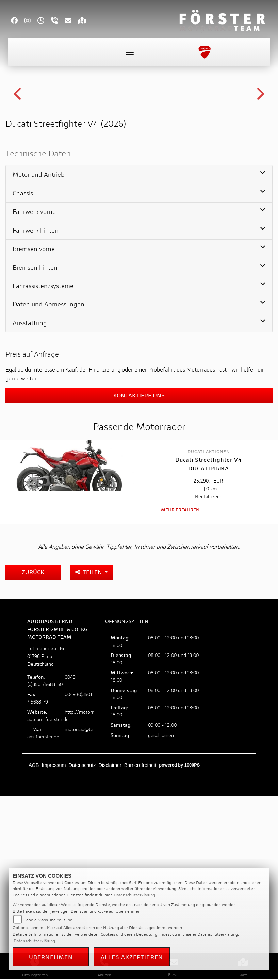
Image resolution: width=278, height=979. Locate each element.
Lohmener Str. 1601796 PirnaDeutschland (45, 843)
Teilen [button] (89, 758)
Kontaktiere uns (139, 582)
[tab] (139, 361)
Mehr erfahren (180, 696)
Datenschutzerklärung (134, 894)
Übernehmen (51, 956)
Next (260, 189)
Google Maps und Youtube (47, 919)
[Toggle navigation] (130, 52)
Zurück (33, 758)
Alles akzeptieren (132, 956)
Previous (18, 189)
